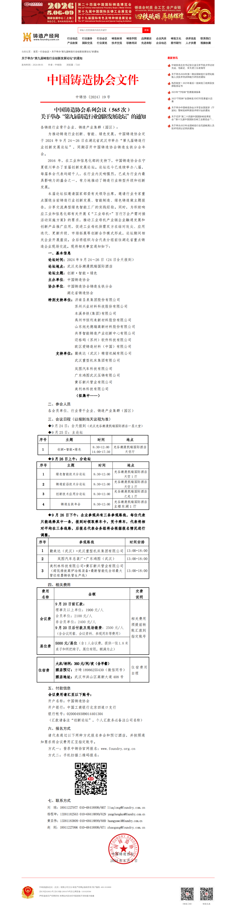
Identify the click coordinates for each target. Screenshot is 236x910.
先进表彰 (146, 43)
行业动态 (72, 38)
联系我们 (205, 38)
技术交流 (117, 43)
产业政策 (72, 43)
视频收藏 (205, 43)
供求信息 (191, 38)
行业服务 (87, 38)
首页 (35, 51)
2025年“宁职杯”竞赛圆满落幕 (185, 92)
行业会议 (102, 38)
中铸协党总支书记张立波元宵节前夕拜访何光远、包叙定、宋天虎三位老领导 (192, 66)
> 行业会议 (43, 51)
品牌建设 (146, 38)
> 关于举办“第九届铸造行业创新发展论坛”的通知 (74, 51)
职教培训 (131, 43)
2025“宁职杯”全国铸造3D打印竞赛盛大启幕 (191, 100)
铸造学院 (131, 38)
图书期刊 (176, 43)
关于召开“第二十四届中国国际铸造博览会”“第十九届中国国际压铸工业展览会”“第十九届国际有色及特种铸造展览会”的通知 (192, 118)
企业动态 (161, 43)
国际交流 (87, 43)
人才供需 (191, 43)
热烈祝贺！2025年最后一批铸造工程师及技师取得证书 (192, 84)
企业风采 (161, 38)
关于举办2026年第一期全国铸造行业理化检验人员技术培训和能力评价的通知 (192, 75)
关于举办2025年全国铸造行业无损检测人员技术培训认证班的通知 (192, 127)
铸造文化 (176, 38)
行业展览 (102, 43)
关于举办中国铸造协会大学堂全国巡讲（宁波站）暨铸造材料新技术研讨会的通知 (192, 109)
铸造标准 (117, 38)
